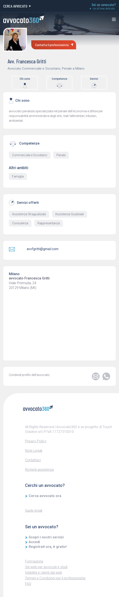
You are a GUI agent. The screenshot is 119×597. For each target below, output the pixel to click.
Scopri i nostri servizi (44, 537)
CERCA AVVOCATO (17, 6)
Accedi (32, 542)
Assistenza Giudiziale (69, 214)
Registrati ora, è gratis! (46, 547)
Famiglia (18, 176)
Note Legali (33, 451)
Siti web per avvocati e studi (46, 567)
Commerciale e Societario (29, 155)
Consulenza (20, 223)
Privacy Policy (35, 441)
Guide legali (33, 510)
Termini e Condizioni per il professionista (55, 578)
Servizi (94, 82)
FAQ (28, 584)
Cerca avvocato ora (43, 496)
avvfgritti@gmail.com (42, 249)
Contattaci (33, 460)
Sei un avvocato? (104, 6)
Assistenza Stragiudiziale (29, 214)
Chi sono (25, 82)
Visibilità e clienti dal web (43, 573)
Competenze (59, 82)
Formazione (34, 561)
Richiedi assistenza (39, 470)
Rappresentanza (49, 223)
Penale (61, 155)
